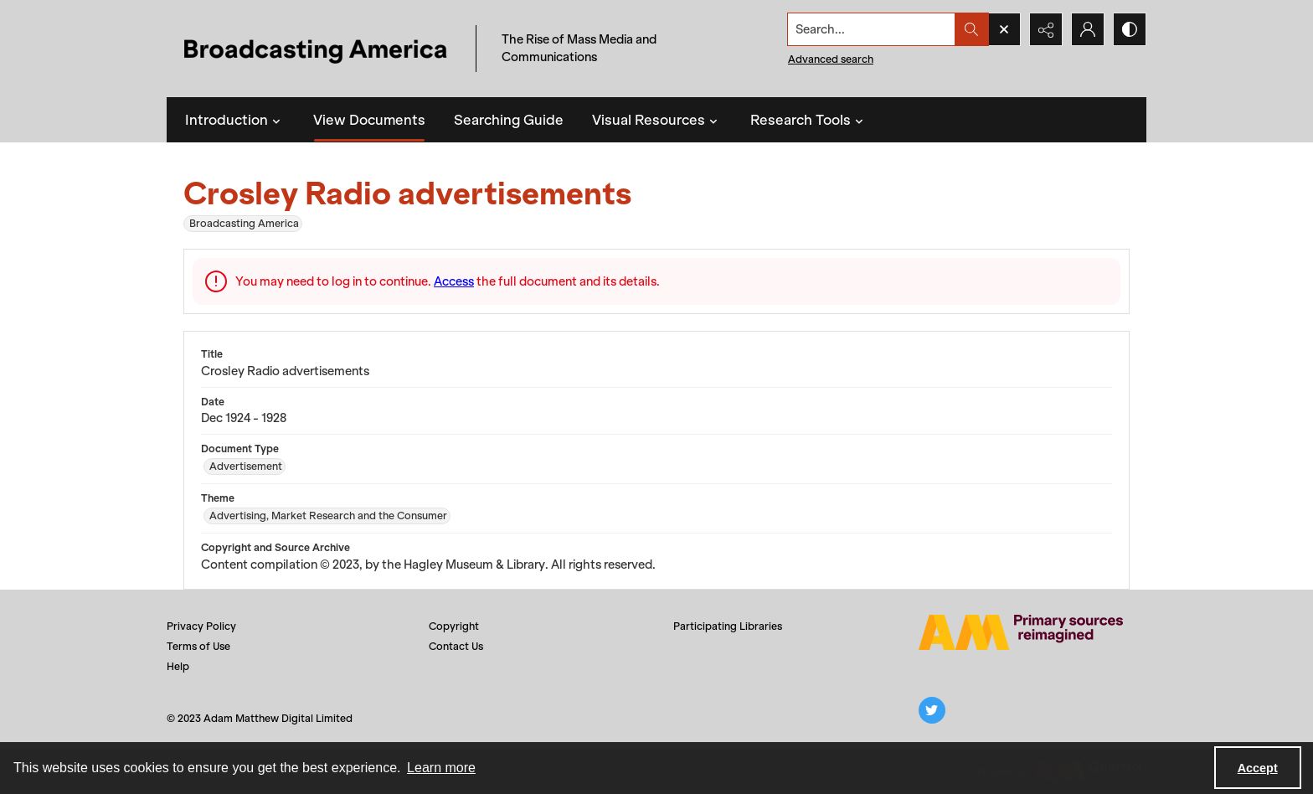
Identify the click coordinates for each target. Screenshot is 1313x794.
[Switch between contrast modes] (1130, 29)
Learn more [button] (441, 767)
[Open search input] (1004, 29)
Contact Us (456, 646)
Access (454, 281)
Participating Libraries (727, 626)
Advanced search (830, 59)
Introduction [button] (235, 120)
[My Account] (1088, 29)
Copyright (454, 626)
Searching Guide (509, 119)
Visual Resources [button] (657, 120)
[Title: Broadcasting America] (317, 49)
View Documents (369, 119)
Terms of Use (198, 646)
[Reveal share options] (1046, 29)
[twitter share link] (932, 710)
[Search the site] (872, 29)
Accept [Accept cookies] (1258, 768)
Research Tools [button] (809, 120)
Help (178, 666)
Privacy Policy (201, 626)
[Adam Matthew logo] (1021, 632)
